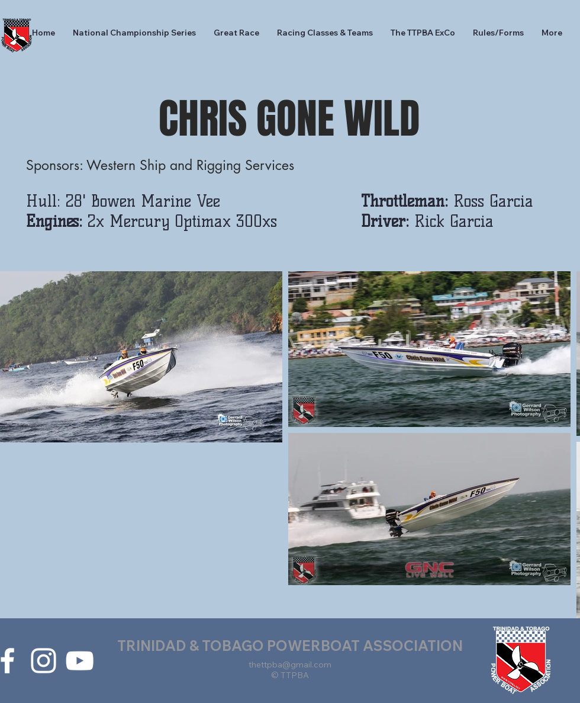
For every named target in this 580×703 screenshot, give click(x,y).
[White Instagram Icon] (43, 661)
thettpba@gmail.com (290, 664)
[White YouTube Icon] (79, 661)
